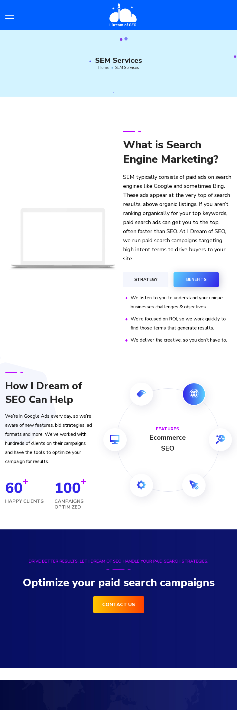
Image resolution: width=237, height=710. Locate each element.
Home (103, 67)
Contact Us (118, 604)
